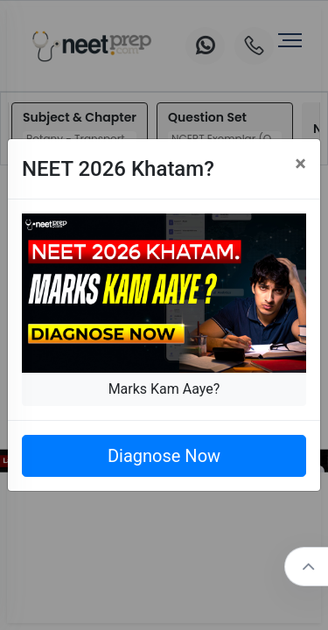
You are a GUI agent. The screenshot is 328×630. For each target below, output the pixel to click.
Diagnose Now (164, 455)
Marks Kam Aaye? (164, 389)
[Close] (300, 163)
